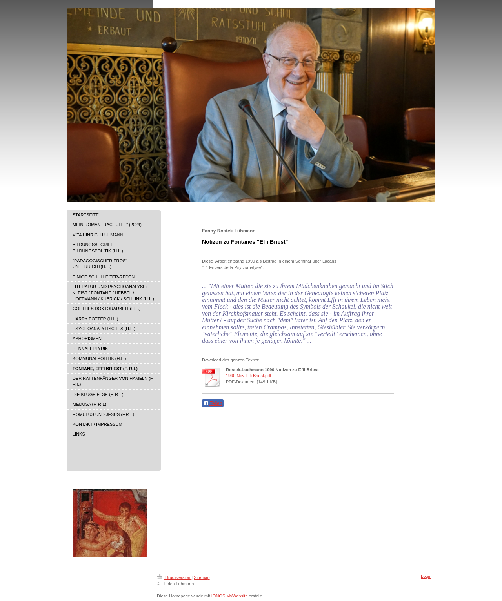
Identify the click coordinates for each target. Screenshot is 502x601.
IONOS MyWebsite (229, 596)
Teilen (213, 403)
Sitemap (201, 577)
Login (426, 576)
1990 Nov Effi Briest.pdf (248, 375)
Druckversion (174, 577)
